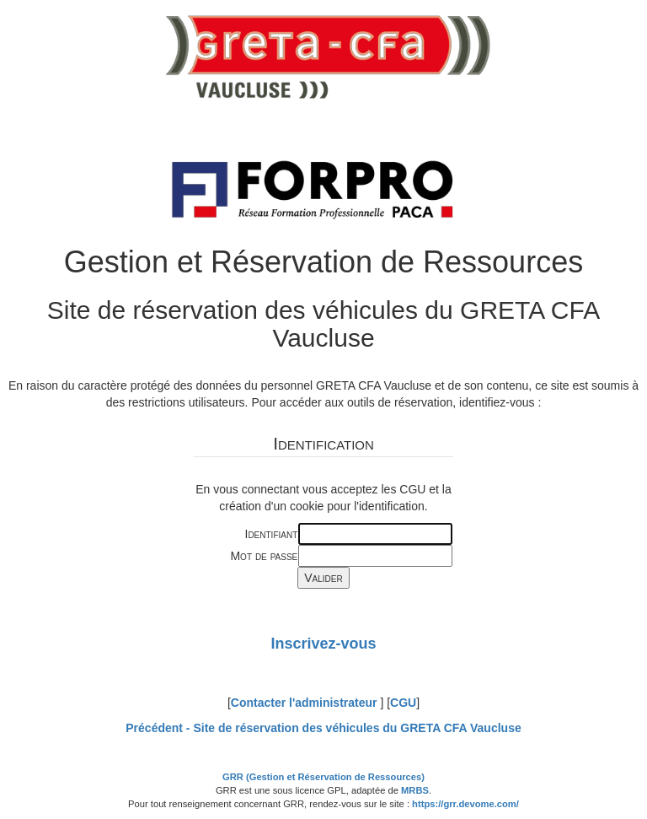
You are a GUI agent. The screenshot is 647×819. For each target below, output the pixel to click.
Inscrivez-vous (323, 643)
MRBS (415, 790)
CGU (403, 702)
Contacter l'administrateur (304, 702)
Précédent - (323, 728)
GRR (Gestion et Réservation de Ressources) (323, 777)
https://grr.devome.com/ (465, 804)
